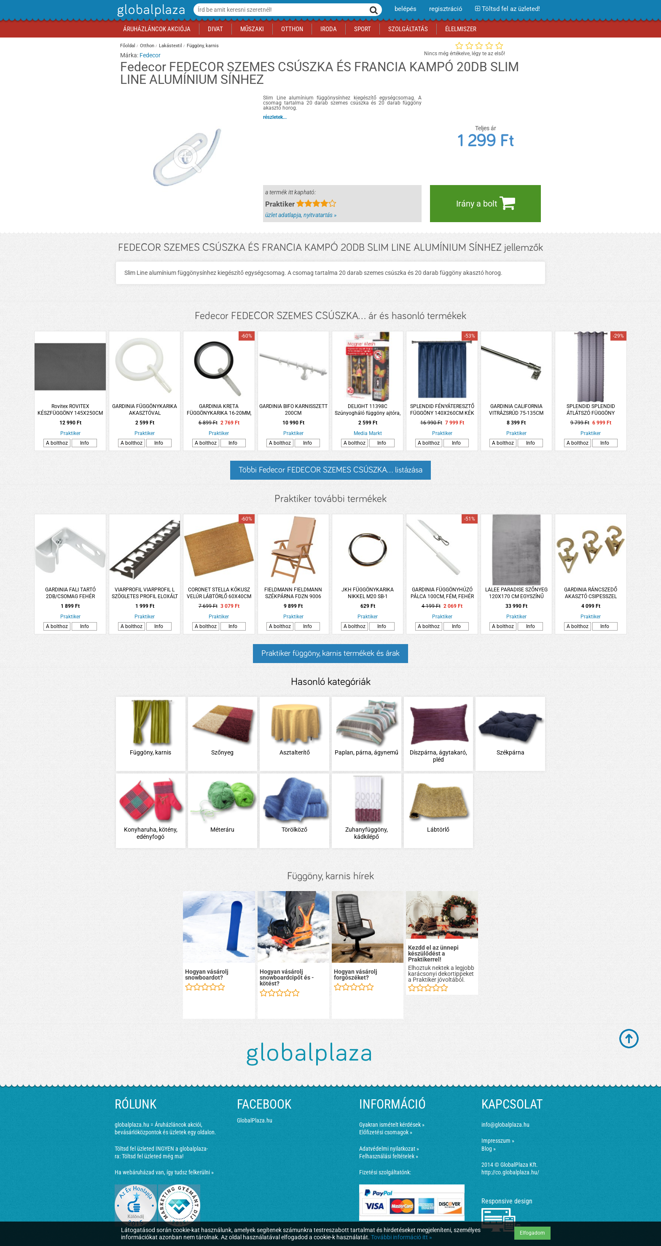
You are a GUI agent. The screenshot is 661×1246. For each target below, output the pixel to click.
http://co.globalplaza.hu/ (510, 1172)
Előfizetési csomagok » (385, 1132)
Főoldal (127, 45)
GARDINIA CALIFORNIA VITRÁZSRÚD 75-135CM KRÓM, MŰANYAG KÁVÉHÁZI (516, 409)
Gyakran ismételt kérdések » (392, 1124)
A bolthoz (57, 443)
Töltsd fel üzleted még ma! (152, 1156)
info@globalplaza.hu (505, 1124)
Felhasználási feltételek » (388, 1156)
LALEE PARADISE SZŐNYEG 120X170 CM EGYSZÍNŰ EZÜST (516, 593)
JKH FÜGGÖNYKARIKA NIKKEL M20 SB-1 (367, 593)
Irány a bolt (485, 202)
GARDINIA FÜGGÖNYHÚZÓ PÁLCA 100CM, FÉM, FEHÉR (442, 593)
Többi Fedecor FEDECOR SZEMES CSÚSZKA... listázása (330, 470)
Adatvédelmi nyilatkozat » (389, 1148)
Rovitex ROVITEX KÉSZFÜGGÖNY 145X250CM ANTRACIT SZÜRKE (70, 409)
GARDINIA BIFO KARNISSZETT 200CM (293, 409)
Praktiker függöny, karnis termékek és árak (330, 653)
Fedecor (150, 55)
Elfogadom (532, 1233)
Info (84, 443)
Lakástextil (170, 45)
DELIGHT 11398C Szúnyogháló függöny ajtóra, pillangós (367, 409)
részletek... (275, 117)
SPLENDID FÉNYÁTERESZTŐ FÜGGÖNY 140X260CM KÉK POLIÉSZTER (442, 409)
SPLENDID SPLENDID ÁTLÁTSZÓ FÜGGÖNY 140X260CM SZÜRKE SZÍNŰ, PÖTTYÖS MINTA (590, 409)
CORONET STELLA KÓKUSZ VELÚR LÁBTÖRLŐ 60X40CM (219, 593)
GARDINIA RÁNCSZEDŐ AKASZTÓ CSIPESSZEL (590, 593)
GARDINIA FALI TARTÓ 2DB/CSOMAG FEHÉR (70, 593)
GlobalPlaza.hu (254, 1120)
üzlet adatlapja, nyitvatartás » (300, 215)
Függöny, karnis (203, 45)
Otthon (147, 45)
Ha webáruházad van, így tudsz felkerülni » (164, 1172)
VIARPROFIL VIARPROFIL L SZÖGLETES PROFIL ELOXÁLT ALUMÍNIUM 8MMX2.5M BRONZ (145, 593)
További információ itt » (401, 1237)
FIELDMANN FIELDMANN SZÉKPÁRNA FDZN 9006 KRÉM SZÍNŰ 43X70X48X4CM (293, 593)
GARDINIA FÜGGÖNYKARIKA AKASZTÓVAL (144, 409)
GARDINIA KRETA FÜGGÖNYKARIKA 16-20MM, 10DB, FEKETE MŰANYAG (219, 409)
